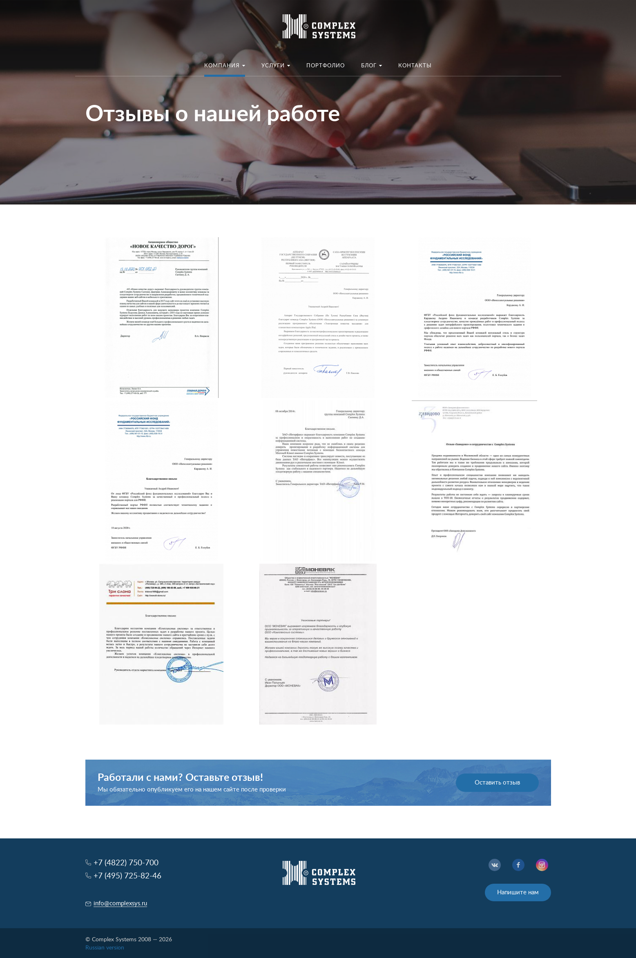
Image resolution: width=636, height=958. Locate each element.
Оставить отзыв (497, 783)
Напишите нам (518, 892)
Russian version (104, 948)
